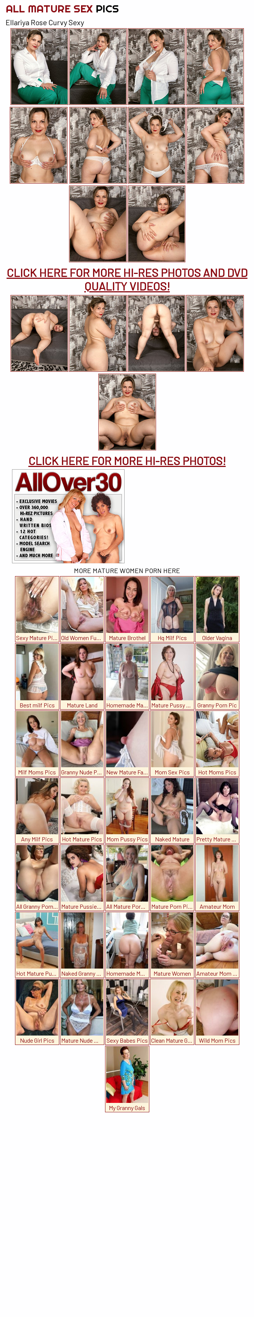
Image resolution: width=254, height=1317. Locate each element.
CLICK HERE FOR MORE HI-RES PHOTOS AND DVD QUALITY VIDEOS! (127, 279)
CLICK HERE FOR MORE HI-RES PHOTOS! (127, 460)
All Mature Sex (62, 8)
